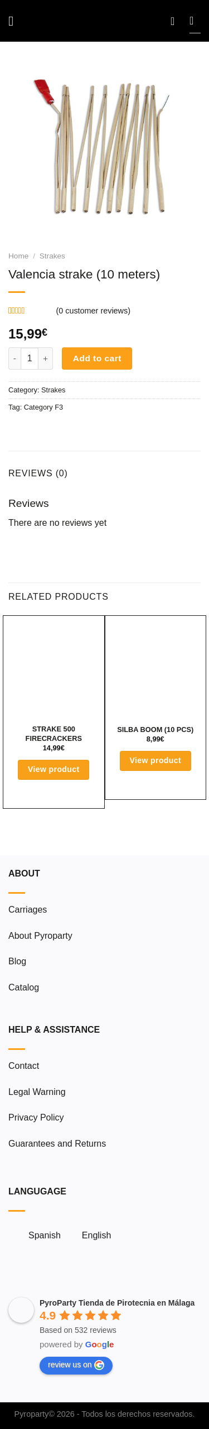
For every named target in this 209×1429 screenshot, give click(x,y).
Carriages (27, 909)
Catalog (23, 987)
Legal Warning (37, 1092)
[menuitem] (39, 1235)
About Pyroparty (40, 935)
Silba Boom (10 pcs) (155, 729)
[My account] (176, 21)
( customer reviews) (93, 310)
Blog (17, 961)
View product (54, 769)
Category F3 (43, 407)
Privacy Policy (36, 1117)
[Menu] (15, 20)
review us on (76, 1365)
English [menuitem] (96, 1235)
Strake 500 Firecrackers (54, 734)
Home (18, 256)
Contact (23, 1065)
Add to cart (97, 358)
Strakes (52, 256)
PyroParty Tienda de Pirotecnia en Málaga (117, 1302)
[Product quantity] (29, 358)
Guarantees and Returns (57, 1143)
